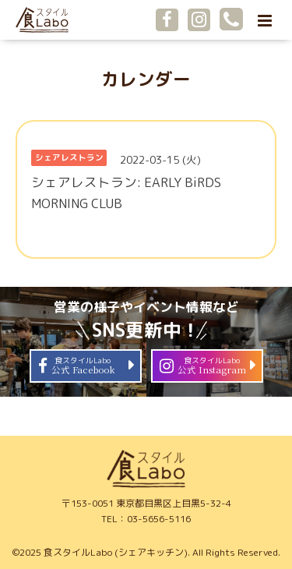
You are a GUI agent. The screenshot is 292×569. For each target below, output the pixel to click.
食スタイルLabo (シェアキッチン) (116, 552)
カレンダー (146, 79)
